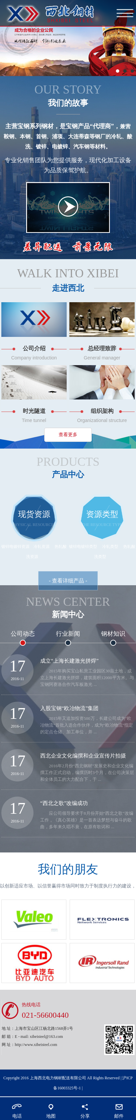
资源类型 (102, 514)
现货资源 (34, 514)
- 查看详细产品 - (68, 581)
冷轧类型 (110, 546)
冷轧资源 (42, 546)
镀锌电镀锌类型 (83, 546)
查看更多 (68, 434)
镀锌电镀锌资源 (15, 546)
